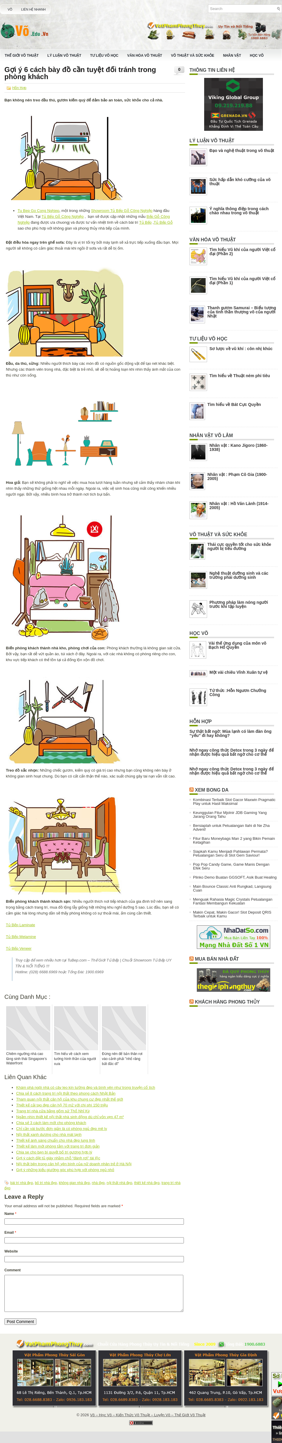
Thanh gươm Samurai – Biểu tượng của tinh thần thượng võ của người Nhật (241, 311)
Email (10, 1232)
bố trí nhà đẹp (46, 1183)
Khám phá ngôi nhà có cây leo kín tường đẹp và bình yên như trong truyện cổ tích (85, 1087)
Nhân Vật (232, 55)
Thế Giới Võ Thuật (21, 55)
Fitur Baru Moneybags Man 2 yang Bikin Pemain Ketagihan (234, 840)
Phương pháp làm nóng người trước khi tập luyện (238, 604)
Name (10, 1214)
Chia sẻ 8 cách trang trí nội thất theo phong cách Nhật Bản (65, 1093)
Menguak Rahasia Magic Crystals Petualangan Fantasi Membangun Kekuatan (232, 901)
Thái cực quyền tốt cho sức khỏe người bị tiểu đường (239, 546)
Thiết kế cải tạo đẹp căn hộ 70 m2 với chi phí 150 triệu (62, 1105)
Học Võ (257, 55)
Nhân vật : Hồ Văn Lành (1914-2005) (238, 505)
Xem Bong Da (212, 789)
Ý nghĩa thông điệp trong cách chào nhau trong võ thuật (239, 210)
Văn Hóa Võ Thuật (144, 55)
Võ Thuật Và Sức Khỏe (192, 55)
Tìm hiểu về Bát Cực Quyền (234, 404)
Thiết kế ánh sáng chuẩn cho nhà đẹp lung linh (55, 1140)
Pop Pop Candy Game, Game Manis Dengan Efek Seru (231, 866)
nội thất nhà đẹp (119, 1183)
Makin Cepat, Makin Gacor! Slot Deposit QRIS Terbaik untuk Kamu (232, 914)
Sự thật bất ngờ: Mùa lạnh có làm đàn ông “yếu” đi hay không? (230, 733)
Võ (10, 9)
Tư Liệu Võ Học (104, 55)
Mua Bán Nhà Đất (217, 959)
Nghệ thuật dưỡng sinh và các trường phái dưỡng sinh (238, 575)
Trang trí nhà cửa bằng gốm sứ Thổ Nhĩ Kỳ (53, 1111)
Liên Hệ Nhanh (33, 9)
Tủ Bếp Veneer (18, 948)
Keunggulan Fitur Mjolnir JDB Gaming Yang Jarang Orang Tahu (230, 814)
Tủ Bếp (145, 222)
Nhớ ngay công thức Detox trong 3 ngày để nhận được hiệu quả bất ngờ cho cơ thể (231, 752)
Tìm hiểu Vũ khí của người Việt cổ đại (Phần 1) (242, 280)
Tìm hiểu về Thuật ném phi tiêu (239, 375)
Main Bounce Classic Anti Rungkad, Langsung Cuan (232, 888)
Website (11, 1251)
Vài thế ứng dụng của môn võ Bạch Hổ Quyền (237, 645)
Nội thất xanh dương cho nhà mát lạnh (49, 1134)
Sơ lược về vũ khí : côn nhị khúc (241, 348)
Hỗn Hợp (19, 88)
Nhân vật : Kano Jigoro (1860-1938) (238, 447)
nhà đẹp (98, 1183)
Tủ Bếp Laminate (20, 925)
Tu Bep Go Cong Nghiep (38, 210)
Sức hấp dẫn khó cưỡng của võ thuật (240, 181)
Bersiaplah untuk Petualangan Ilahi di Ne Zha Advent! (231, 827)
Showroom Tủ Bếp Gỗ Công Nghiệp (121, 210)
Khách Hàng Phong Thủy (227, 1001)
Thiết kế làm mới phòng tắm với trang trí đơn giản (58, 1146)
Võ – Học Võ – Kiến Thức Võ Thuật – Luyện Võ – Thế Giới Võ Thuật (147, 1422)
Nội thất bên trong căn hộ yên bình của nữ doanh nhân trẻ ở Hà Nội (74, 1164)
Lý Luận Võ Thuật (64, 55)
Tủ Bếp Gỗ (163, 222)
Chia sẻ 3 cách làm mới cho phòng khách (51, 1123)
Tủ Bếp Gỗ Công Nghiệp (62, 216)
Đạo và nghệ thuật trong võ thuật (241, 150)
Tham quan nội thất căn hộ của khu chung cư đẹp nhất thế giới (69, 1099)
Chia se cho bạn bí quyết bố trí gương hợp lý (54, 1152)
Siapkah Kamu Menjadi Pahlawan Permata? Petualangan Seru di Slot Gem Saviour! (230, 853)
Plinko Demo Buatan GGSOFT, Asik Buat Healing (235, 877)
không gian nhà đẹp (74, 1183)
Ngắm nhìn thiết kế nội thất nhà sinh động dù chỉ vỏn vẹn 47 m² (70, 1117)
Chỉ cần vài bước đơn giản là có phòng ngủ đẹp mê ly (61, 1128)
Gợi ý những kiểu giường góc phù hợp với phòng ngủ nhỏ (65, 1170)
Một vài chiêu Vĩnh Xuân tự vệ (238, 672)
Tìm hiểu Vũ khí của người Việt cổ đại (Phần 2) (242, 251)
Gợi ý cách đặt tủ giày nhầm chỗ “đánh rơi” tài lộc (58, 1158)
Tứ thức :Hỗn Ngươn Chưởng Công (237, 692)
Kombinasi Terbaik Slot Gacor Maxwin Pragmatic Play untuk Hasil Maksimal (234, 801)
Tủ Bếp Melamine (21, 936)
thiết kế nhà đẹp (147, 1183)
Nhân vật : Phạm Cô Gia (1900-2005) (237, 476)
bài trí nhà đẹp (21, 1183)
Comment (12, 1270)
